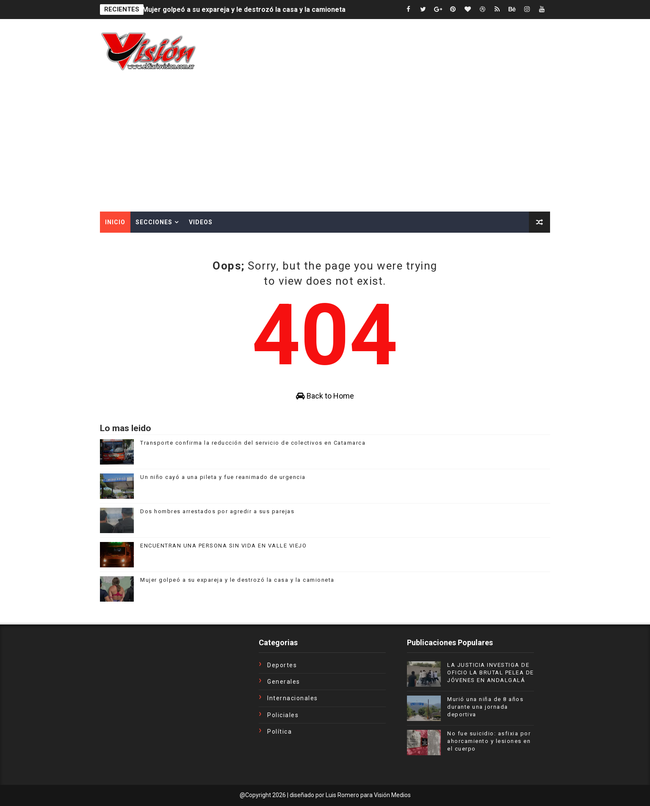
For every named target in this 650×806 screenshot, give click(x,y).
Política (279, 731)
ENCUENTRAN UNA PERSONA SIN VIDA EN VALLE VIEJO (223, 545)
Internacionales (292, 698)
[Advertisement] (325, 148)
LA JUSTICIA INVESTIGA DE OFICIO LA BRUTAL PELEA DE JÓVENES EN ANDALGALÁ (490, 672)
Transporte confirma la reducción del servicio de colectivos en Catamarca (252, 443)
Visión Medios (392, 795)
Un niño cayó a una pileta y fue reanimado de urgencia (223, 477)
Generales (283, 681)
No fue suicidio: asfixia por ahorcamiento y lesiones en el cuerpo (489, 741)
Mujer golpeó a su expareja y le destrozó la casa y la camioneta (244, 10)
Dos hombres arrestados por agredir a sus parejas (217, 511)
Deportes (282, 665)
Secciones (154, 222)
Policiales (283, 715)
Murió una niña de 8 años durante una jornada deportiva (485, 707)
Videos (201, 222)
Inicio (115, 222)
